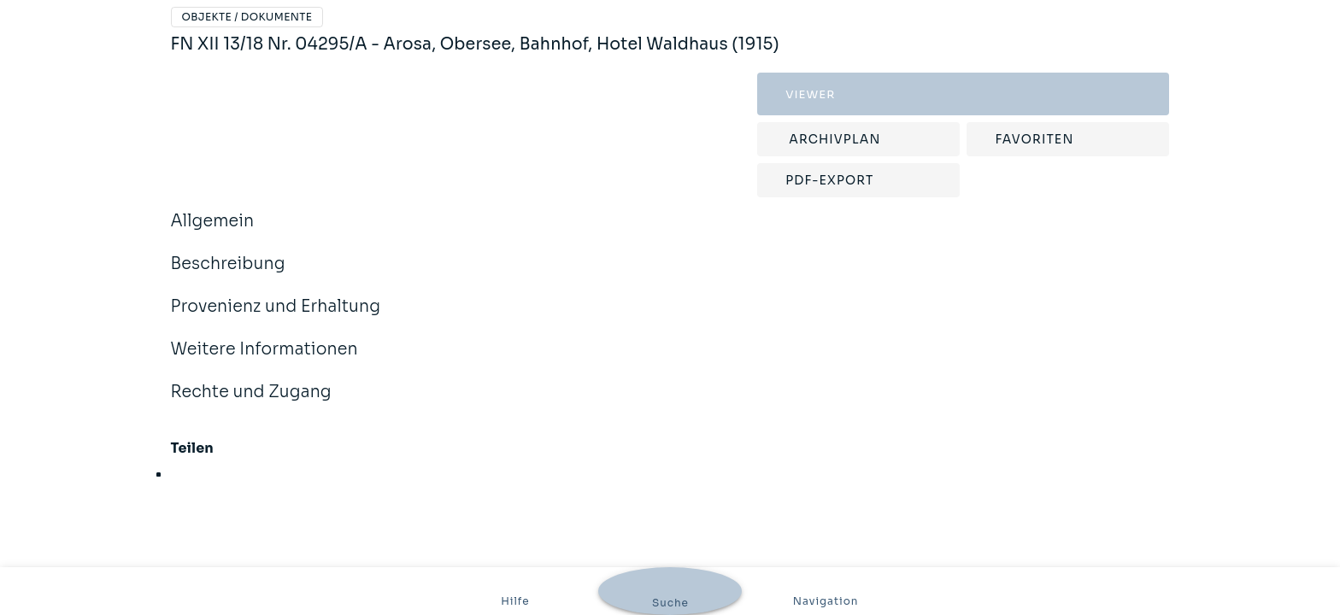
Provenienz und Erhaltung (276, 317)
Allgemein (213, 232)
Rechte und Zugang (251, 403)
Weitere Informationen (264, 360)
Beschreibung (228, 275)
